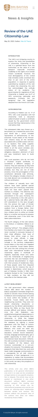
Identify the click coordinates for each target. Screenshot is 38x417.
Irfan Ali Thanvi (26, 41)
